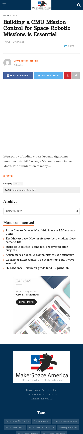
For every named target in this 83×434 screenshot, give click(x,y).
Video (14, 15)
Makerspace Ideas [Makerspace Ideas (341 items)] (68, 427)
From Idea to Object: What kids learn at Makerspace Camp (40, 232)
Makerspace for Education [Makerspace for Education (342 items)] (42, 427)
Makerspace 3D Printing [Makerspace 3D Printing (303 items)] (18, 421)
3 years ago (18, 42)
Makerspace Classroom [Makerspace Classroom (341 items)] (65, 421)
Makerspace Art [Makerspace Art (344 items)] (41, 421)
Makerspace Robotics (24, 190)
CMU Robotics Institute (26, 61)
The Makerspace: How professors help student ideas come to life (41, 240)
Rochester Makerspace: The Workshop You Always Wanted (40, 261)
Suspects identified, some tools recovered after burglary (37, 248)
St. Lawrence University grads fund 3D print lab (37, 267)
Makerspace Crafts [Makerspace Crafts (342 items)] (15, 427)
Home (6, 15)
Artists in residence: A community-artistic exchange (40, 254)
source (8, 176)
